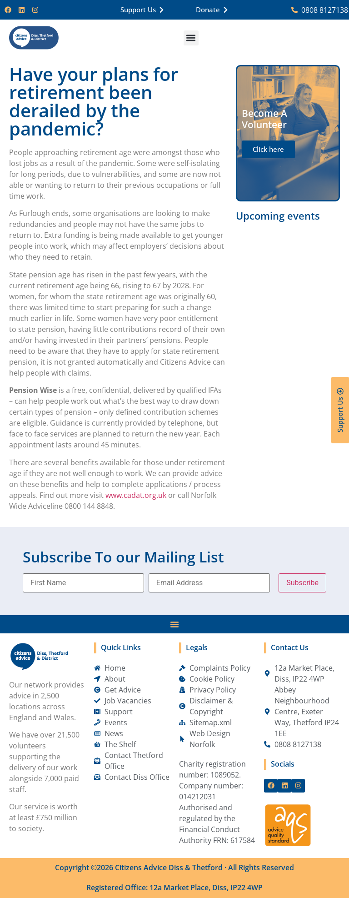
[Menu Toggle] (174, 624)
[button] (191, 37)
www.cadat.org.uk (135, 495)
